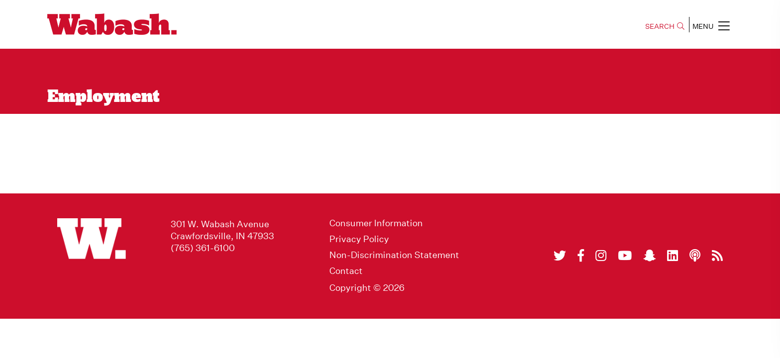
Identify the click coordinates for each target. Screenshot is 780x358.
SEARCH (664, 26)
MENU (711, 25)
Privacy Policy (359, 239)
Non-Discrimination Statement (394, 255)
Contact (346, 271)
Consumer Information (376, 223)
